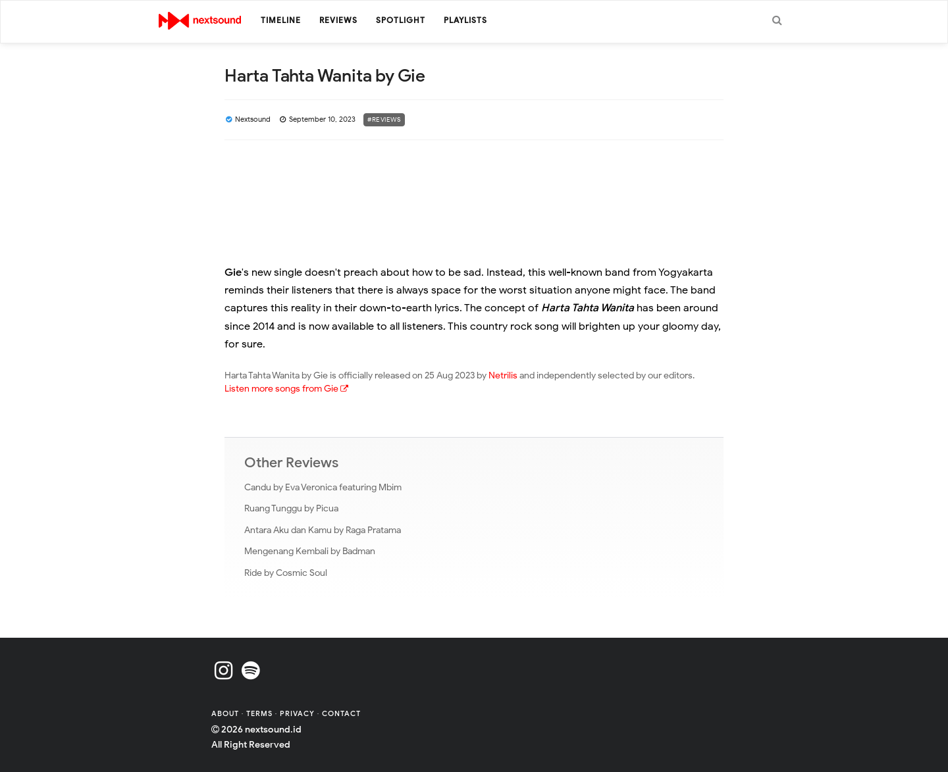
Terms (260, 713)
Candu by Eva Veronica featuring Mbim (323, 487)
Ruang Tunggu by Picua (291, 508)
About (226, 713)
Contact (341, 713)
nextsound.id (273, 729)
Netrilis (502, 375)
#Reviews (384, 119)
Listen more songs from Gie (286, 388)
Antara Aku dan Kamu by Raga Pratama (322, 530)
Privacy (297, 713)
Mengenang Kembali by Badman (309, 551)
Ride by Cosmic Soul (285, 573)
